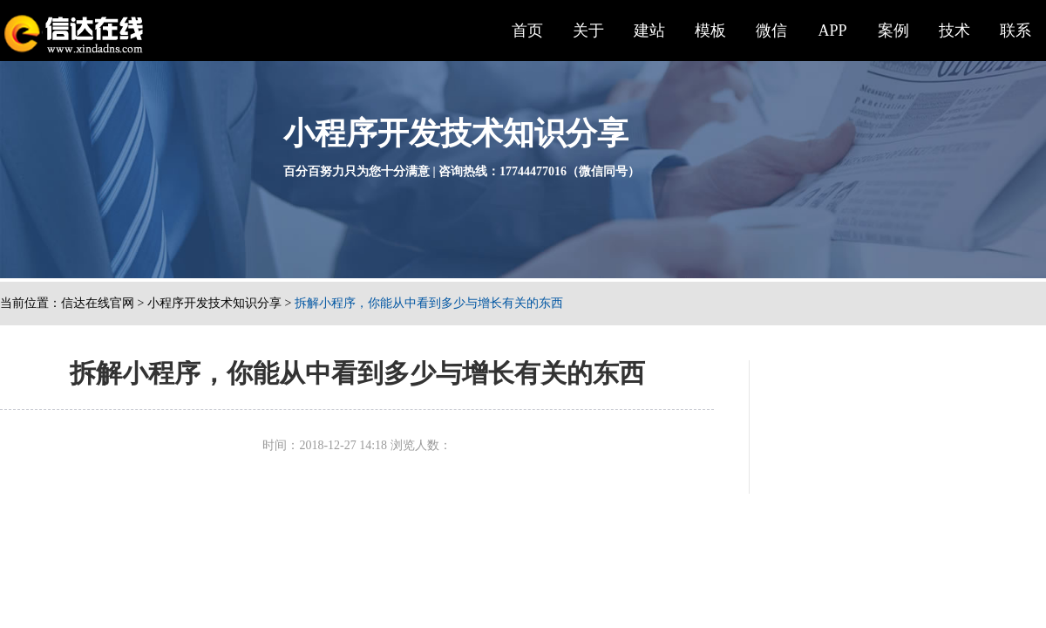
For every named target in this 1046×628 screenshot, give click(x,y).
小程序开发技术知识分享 (214, 303)
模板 (710, 30)
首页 (527, 30)
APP (832, 30)
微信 (771, 30)
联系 (1015, 30)
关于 (588, 30)
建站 (649, 30)
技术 (954, 30)
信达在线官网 (97, 303)
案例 (893, 30)
